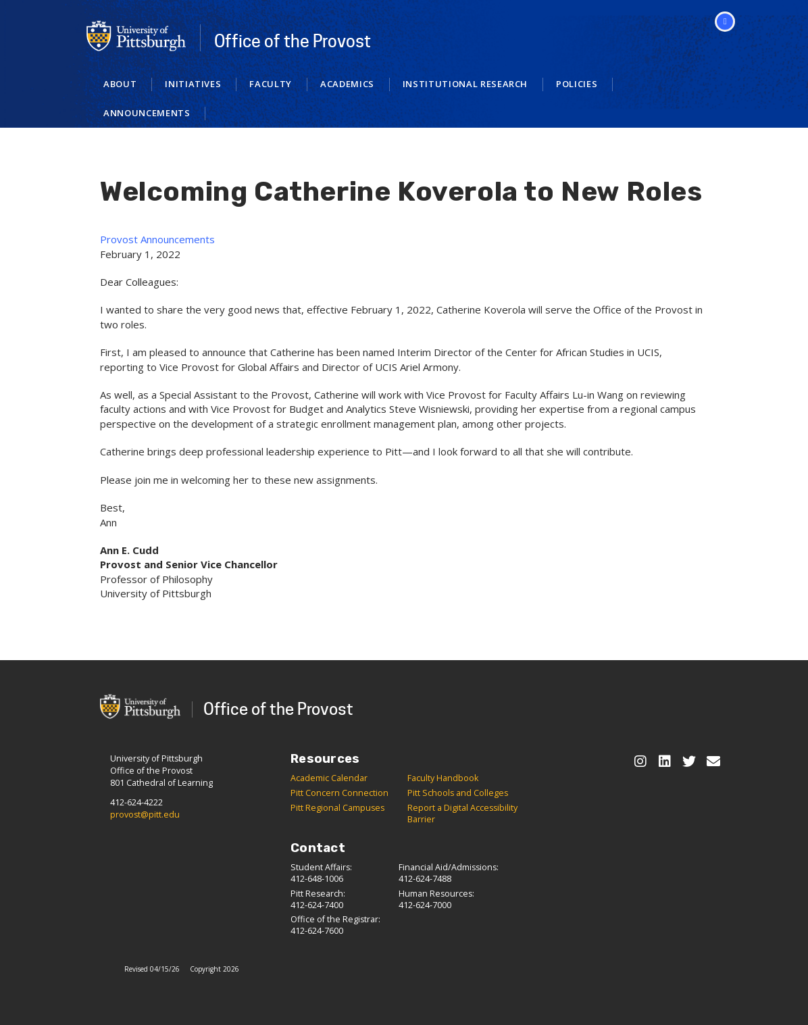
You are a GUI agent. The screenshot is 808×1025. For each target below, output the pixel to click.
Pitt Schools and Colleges (457, 793)
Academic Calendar (329, 778)
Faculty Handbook (442, 778)
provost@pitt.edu (145, 814)
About (119, 84)
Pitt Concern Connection (339, 793)
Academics (347, 84)
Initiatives (193, 84)
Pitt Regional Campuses (337, 808)
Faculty (270, 84)
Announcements (146, 113)
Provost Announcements (157, 239)
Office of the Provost (292, 41)
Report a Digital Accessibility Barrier (462, 813)
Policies (576, 84)
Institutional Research (465, 84)
